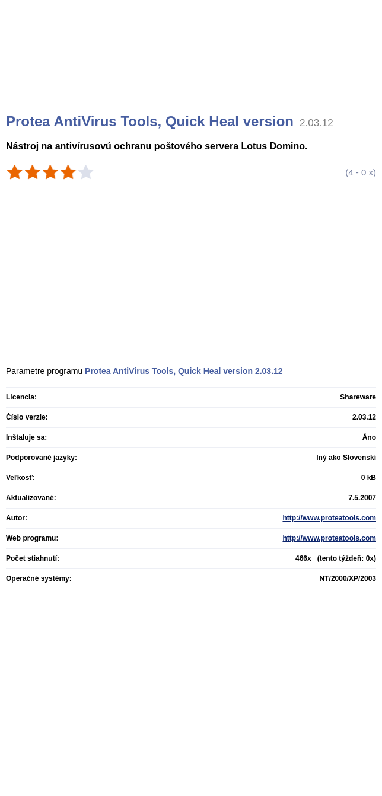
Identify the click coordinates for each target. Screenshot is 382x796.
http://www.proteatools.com (329, 518)
